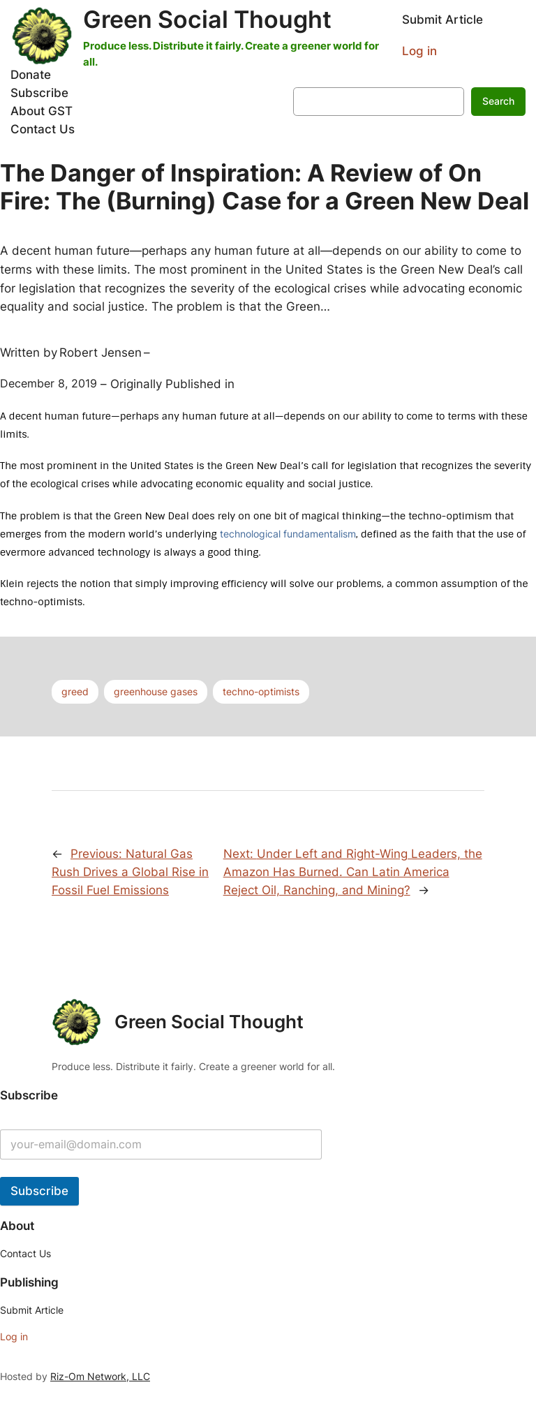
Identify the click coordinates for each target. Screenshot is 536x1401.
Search (498, 101)
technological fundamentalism (288, 534)
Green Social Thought (207, 19)
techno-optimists (261, 691)
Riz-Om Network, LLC (100, 1376)
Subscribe (39, 1191)
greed (75, 691)
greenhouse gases (156, 691)
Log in (419, 51)
